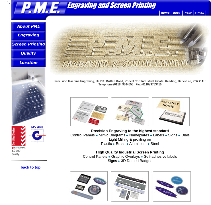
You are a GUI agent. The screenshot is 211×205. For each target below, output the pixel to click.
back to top (30, 167)
